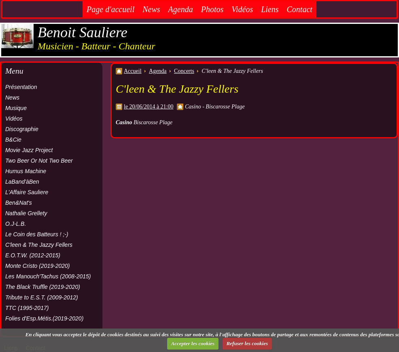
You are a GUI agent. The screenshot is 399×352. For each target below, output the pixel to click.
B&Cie (13, 139)
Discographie (21, 129)
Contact (299, 9)
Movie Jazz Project (29, 150)
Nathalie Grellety (26, 213)
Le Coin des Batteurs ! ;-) (36, 234)
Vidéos (242, 9)
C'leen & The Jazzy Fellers (38, 245)
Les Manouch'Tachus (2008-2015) (48, 276)
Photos (212, 9)
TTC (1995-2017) (27, 308)
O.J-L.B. (15, 224)
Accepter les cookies (193, 343)
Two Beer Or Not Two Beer (39, 160)
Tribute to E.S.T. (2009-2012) (41, 297)
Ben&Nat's (18, 202)
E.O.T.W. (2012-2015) (32, 255)
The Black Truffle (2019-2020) (42, 287)
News (151, 9)
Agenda (180, 9)
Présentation (21, 87)
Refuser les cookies (247, 343)
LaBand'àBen (22, 181)
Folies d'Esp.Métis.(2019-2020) (44, 318)
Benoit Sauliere (82, 32)
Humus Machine (25, 171)
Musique (16, 108)
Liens (269, 9)
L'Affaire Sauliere (26, 192)
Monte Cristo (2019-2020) (37, 266)
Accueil (133, 71)
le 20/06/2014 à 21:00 (149, 107)
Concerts (184, 71)
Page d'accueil (110, 9)
